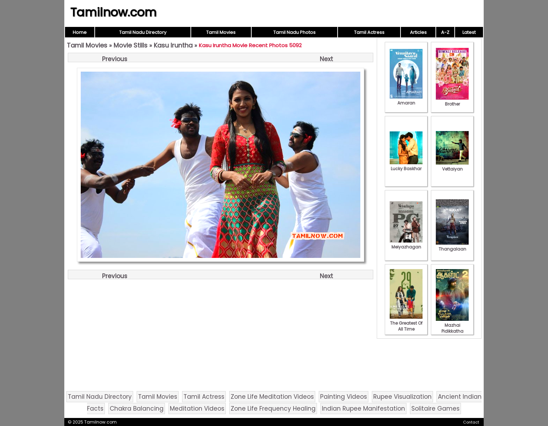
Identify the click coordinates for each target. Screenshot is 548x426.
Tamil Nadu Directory (142, 32)
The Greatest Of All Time (406, 323)
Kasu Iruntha (173, 45)
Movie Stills (130, 45)
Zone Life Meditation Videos (272, 396)
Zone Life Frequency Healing (273, 408)
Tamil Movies (221, 32)
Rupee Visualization (402, 396)
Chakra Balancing (137, 408)
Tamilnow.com (113, 12)
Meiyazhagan (406, 244)
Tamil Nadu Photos (294, 32)
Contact (471, 422)
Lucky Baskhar (406, 166)
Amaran (406, 100)
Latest (469, 32)
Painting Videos (343, 396)
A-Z (445, 32)
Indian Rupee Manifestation (363, 408)
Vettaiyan (452, 166)
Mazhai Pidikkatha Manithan (452, 328)
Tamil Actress (369, 32)
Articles (418, 32)
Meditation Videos (197, 408)
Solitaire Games (435, 408)
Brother (452, 101)
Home (80, 32)
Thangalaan (452, 246)
